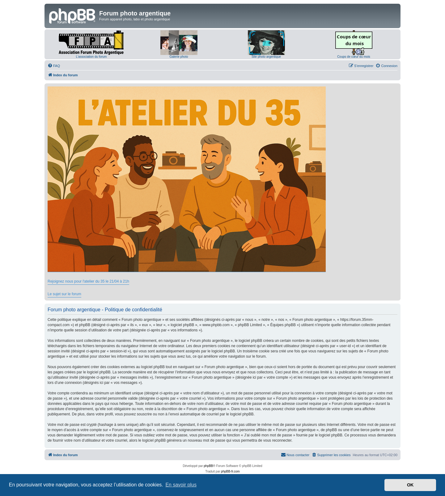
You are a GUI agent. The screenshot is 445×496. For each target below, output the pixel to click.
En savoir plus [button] (181, 484)
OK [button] (410, 484)
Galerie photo (178, 56)
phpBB (208, 466)
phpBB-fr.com (230, 471)
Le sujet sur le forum (64, 294)
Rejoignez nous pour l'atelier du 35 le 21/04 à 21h (88, 281)
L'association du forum (91, 56)
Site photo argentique (266, 56)
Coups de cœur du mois (353, 56)
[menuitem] (54, 65)
